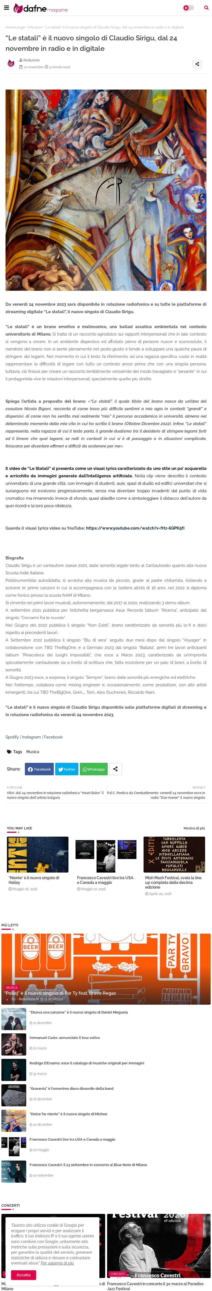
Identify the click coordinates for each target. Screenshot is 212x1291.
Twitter (69, 769)
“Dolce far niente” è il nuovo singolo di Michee (68, 1114)
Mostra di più (194, 828)
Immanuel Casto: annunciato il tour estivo (65, 1038)
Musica (35, 27)
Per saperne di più (57, 1263)
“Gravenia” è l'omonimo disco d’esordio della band (71, 1088)
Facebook (42, 769)
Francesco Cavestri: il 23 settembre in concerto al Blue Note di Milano (88, 1165)
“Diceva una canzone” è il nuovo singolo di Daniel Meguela (79, 1012)
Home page (15, 27)
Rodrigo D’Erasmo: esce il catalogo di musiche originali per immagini (87, 1063)
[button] (206, 7)
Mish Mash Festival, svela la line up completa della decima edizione (173, 882)
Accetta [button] (24, 1275)
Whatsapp (96, 769)
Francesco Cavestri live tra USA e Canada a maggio (105, 880)
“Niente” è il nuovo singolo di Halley (34, 880)
